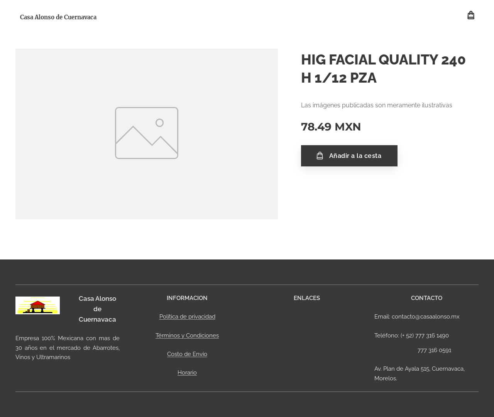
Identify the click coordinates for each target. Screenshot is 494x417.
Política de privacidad (187, 316)
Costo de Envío (187, 354)
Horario (187, 372)
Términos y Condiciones (187, 335)
